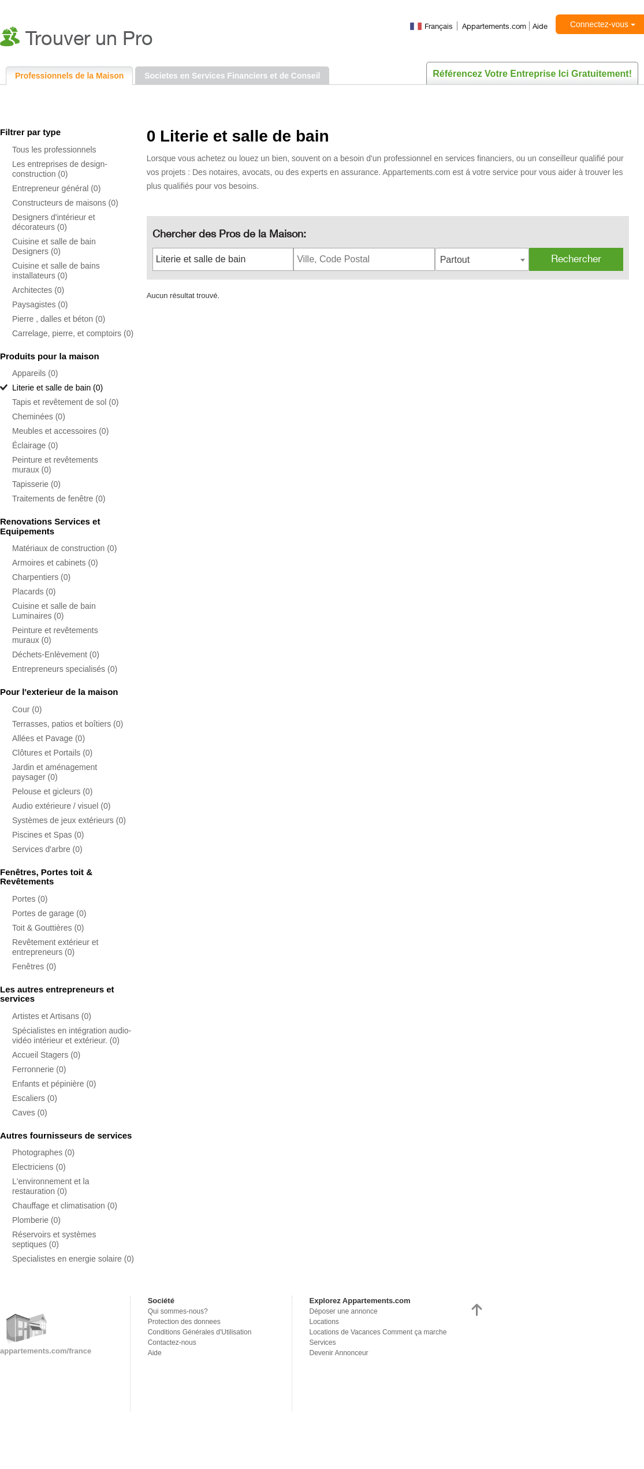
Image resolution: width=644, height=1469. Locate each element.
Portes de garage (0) (49, 913)
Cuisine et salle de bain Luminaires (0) (54, 610)
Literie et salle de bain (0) (57, 387)
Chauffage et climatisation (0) (64, 1205)
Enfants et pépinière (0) (54, 1083)
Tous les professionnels (54, 149)
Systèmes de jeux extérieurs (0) (69, 820)
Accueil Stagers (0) (46, 1054)
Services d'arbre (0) (47, 849)
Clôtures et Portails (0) (52, 752)
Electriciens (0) (39, 1167)
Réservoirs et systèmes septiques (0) (54, 1239)
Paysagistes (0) (40, 304)
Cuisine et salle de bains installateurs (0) (56, 270)
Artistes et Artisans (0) (51, 1016)
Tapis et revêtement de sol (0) (65, 402)
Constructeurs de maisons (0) (65, 202)
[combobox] (482, 259)
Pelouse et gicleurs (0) (52, 791)
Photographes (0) (43, 1152)
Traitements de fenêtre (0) (58, 498)
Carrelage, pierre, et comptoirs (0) (72, 333)
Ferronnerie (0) (39, 1069)
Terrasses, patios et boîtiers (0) (67, 723)
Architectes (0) (38, 290)
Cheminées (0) (38, 416)
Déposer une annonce (344, 1311)
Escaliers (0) (34, 1098)
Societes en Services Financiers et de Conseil (232, 75)
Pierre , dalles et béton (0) (58, 318)
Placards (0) (33, 591)
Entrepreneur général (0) (56, 188)
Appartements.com (494, 26)
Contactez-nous (172, 1342)
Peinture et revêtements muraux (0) (55, 464)
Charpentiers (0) (41, 577)
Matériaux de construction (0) (64, 548)
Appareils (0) (35, 373)
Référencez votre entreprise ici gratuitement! (532, 74)
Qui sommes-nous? (178, 1311)
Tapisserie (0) (36, 484)
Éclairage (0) (35, 445)
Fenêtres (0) (34, 966)
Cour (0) (27, 709)
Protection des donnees (184, 1322)
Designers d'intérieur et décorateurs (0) (53, 222)
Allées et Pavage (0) (48, 738)
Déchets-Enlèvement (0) (55, 654)
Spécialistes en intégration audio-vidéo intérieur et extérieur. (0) (71, 1035)
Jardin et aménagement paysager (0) (54, 772)
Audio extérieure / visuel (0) (61, 805)
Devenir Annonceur (339, 1353)
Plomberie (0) (36, 1220)
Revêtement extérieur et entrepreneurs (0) (55, 947)
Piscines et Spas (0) (48, 834)
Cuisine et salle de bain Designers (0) (54, 246)
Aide (540, 26)
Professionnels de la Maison (69, 75)
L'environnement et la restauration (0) (50, 1186)
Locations (324, 1322)
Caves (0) (29, 1112)
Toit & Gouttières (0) (48, 927)
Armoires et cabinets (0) (55, 562)
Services (323, 1342)
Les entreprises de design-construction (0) (59, 168)
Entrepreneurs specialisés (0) (64, 669)
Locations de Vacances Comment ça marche (378, 1332)
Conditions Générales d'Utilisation (200, 1332)
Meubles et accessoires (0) (60, 431)
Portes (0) (29, 898)
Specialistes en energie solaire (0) (73, 1258)
